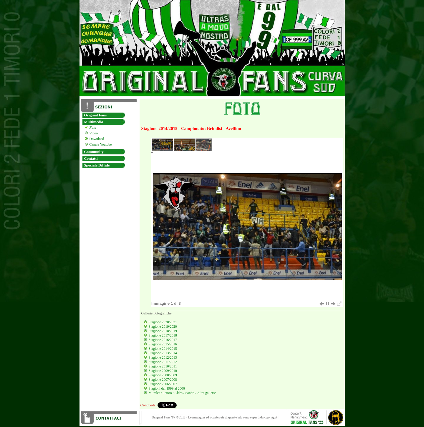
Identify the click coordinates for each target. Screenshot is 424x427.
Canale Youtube (100, 144)
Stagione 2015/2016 (163, 344)
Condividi (147, 405)
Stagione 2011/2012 (163, 362)
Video (93, 133)
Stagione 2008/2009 (163, 375)
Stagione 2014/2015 (163, 349)
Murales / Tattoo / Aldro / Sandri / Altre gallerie (182, 393)
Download (96, 139)
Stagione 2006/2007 (163, 384)
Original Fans (95, 115)
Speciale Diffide (97, 165)
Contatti (90, 158)
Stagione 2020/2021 (163, 322)
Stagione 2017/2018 (163, 335)
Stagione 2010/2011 (163, 366)
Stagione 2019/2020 (163, 326)
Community (93, 151)
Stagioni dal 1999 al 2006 (167, 388)
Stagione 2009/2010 (163, 371)
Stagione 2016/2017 (163, 340)
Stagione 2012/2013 (163, 357)
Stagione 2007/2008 (163, 379)
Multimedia (93, 122)
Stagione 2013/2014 (163, 353)
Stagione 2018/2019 (163, 331)
